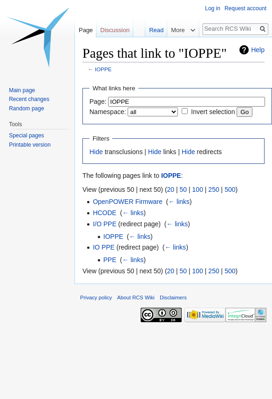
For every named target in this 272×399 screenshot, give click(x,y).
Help (258, 50)
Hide (96, 152)
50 (183, 189)
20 (171, 189)
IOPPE (103, 69)
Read (151, 30)
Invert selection (213, 111)
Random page (26, 108)
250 (213, 189)
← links (179, 201)
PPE (109, 260)
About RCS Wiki (136, 297)
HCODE (104, 212)
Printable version (29, 145)
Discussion (114, 30)
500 (229, 189)
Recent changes (29, 99)
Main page (22, 90)
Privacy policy (96, 297)
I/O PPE (104, 224)
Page (86, 30)
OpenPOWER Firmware (127, 201)
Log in (212, 8)
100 (197, 189)
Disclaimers (173, 297)
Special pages (26, 135)
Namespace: (107, 111)
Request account (245, 8)
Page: (98, 101)
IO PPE (104, 247)
